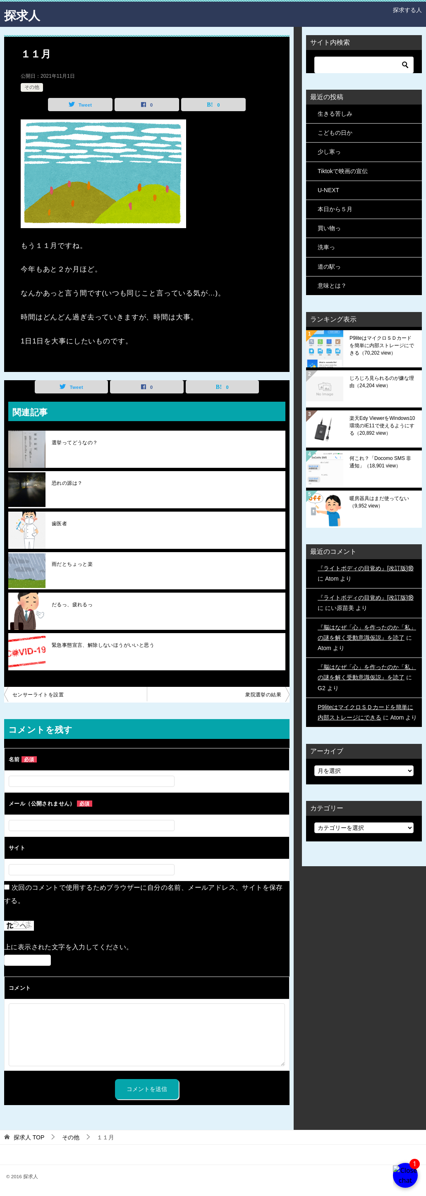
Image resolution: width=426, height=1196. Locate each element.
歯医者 (59, 524)
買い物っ (329, 228)
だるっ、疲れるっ (72, 605)
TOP (29, 1137)
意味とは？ (332, 285)
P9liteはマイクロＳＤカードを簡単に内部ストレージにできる (381, 345)
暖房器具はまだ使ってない (379, 502)
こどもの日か (335, 132)
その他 (31, 87)
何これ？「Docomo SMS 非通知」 (380, 462)
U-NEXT (328, 190)
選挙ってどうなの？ (75, 443)
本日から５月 (335, 209)
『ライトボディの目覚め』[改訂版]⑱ (366, 568)
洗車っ (326, 247)
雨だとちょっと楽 (72, 564)
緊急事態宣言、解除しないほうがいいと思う (103, 645)
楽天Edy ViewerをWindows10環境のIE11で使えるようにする (382, 425)
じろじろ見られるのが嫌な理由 (381, 381)
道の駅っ (329, 266)
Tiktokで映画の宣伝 (343, 171)
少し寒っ (329, 151)
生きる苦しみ (335, 113)
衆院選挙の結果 (263, 695)
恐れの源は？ (67, 483)
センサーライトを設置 (38, 695)
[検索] (364, 65)
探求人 (22, 14)
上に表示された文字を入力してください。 (68, 947)
